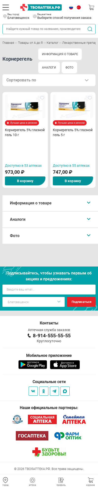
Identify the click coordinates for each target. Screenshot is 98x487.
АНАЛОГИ (49, 67)
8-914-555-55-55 (52, 336)
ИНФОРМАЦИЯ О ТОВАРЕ (60, 54)
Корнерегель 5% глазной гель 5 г (73, 132)
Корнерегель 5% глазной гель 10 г (25, 132)
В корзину (25, 181)
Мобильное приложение (49, 355)
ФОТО (69, 67)
